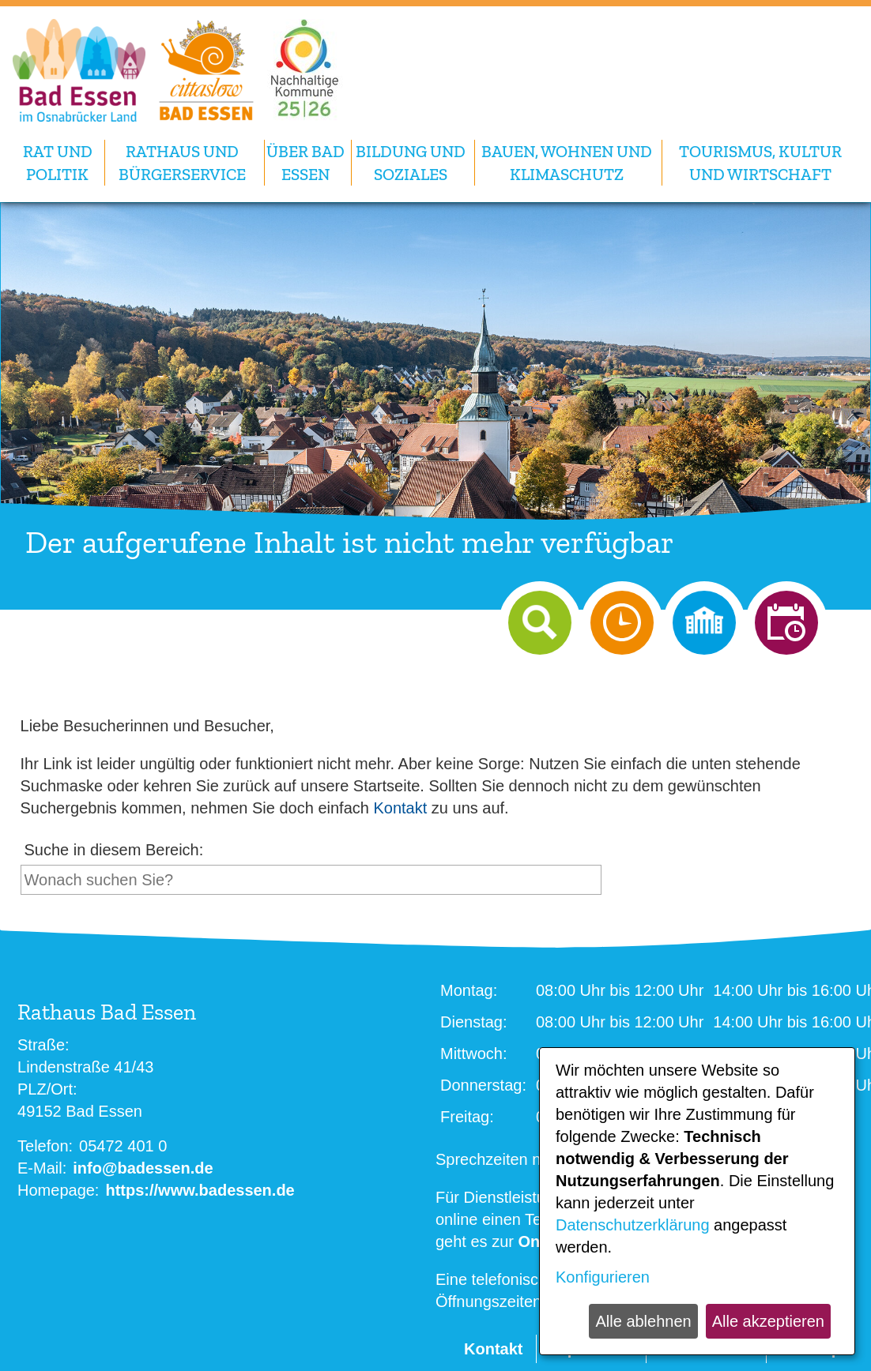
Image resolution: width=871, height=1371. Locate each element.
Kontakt (400, 808)
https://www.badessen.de (199, 1190)
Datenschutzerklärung (633, 1225)
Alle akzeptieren (768, 1321)
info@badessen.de (143, 1168)
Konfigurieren (603, 1277)
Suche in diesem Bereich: (114, 849)
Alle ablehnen (643, 1321)
